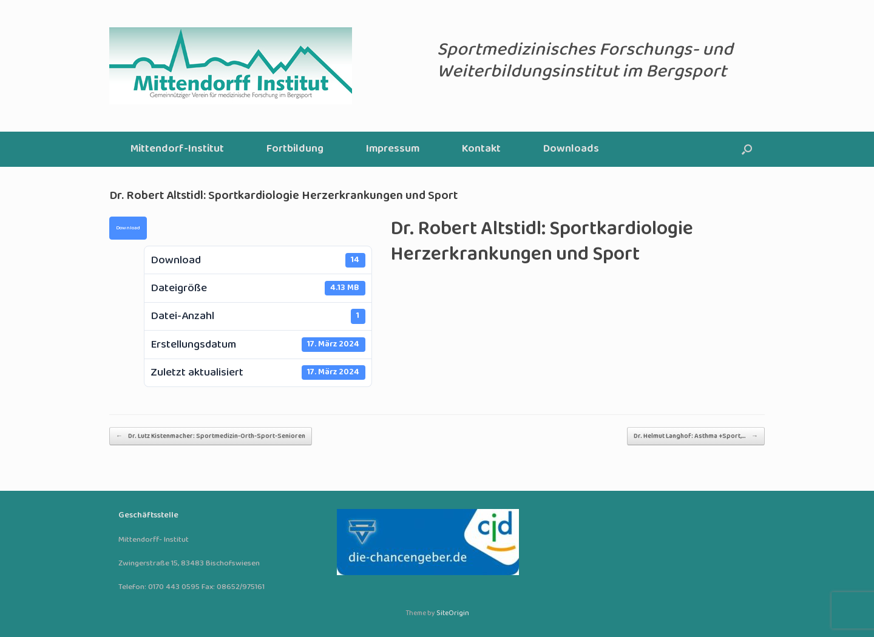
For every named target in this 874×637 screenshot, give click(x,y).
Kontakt (481, 149)
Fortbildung (295, 149)
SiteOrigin (452, 613)
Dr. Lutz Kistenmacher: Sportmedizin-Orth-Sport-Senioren (210, 436)
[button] (747, 149)
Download (128, 228)
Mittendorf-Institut (177, 149)
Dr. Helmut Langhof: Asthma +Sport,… (696, 436)
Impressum (392, 149)
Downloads (571, 149)
